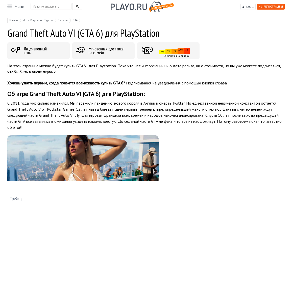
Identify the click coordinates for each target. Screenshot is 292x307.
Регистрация (271, 6)
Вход (250, 7)
